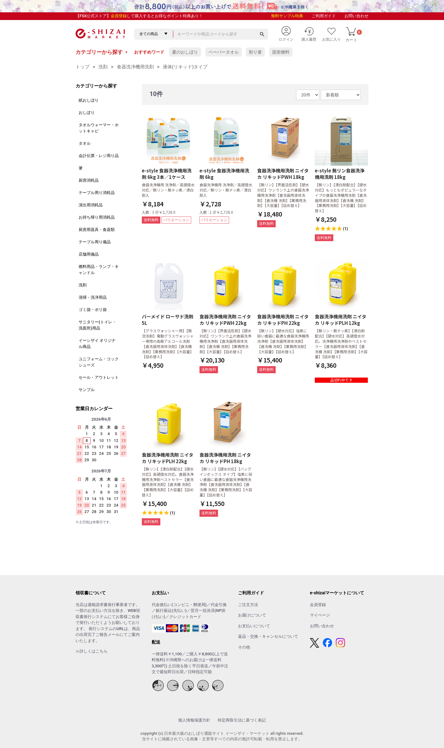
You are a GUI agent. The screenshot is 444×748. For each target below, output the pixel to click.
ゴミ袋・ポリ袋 (93, 309)
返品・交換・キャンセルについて (268, 636)
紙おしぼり (89, 100)
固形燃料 (281, 52)
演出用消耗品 (91, 205)
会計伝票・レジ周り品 (99, 155)
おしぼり (87, 112)
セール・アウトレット (99, 377)
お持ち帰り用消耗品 (97, 217)
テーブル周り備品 (95, 242)
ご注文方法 (248, 604)
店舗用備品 (89, 254)
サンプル (87, 389)
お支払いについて (254, 626)
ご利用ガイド (324, 16)
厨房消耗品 (89, 180)
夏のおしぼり (185, 52)
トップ (82, 67)
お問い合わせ (356, 16)
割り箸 (255, 52)
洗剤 (103, 67)
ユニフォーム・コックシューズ (99, 362)
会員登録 (119, 16)
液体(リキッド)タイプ (185, 67)
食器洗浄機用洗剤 (135, 67)
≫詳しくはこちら (92, 651)
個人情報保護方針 (194, 720)
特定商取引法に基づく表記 (242, 720)
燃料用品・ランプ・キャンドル (99, 269)
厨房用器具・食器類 (97, 229)
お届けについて (252, 615)
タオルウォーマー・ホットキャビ (99, 128)
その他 (244, 647)
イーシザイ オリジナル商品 (97, 343)
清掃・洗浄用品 (93, 297)
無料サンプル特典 (287, 16)
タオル (85, 143)
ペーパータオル (223, 52)
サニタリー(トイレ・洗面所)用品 (97, 325)
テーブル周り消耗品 (97, 192)
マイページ (320, 615)
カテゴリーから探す (102, 52)
